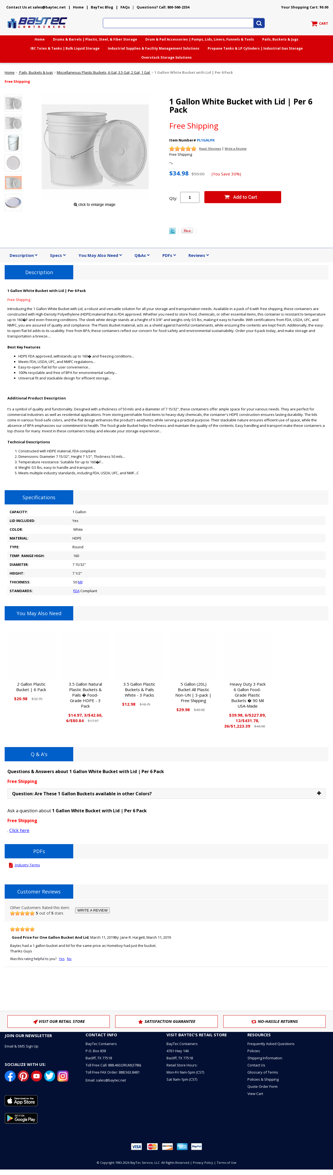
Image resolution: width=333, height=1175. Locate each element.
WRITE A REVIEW (92, 910)
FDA (76, 590)
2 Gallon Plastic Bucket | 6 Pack (31, 686)
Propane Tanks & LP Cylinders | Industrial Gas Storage (255, 48)
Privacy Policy (203, 1162)
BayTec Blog (102, 7)
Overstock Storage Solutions (166, 57)
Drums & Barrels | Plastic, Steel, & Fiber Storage (95, 39)
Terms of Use (226, 1162)
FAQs (125, 7)
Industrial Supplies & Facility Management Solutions (153, 48)
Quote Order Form (262, 1086)
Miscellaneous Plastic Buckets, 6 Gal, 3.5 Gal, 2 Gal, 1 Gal (104, 72)
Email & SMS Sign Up (21, 1046)
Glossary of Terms (262, 1072)
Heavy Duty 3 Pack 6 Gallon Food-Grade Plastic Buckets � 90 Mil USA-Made (248, 695)
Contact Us (256, 1065)
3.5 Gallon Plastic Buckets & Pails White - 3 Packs (139, 689)
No (69, 959)
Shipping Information (264, 1057)
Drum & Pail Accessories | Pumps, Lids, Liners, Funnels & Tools (199, 39)
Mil (80, 582)
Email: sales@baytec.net (106, 1080)
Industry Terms (23, 864)
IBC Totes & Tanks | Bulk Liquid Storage (65, 48)
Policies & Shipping (263, 1079)
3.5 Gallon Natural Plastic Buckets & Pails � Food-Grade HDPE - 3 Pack (85, 695)
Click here (19, 830)
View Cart (255, 1093)
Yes (61, 959)
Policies (253, 1050)
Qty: (173, 198)
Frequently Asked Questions (271, 1043)
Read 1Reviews (210, 148)
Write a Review (236, 148)
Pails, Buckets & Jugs (280, 39)
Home (78, 7)
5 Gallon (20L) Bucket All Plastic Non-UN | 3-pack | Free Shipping (193, 692)
